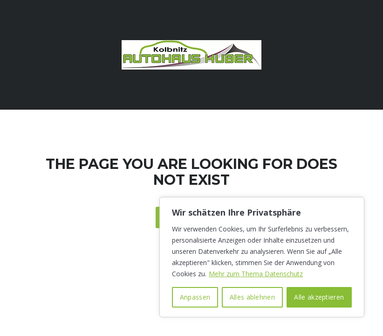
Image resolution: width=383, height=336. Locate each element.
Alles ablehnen (252, 297)
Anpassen (195, 297)
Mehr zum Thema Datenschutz (256, 273)
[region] (261, 257)
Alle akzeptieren (319, 297)
